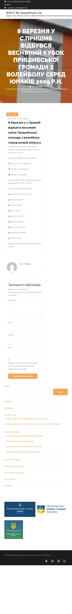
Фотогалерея (9, 479)
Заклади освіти (10, 415)
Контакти (8, 486)
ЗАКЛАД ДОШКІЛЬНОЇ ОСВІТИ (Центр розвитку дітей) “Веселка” (33, 424)
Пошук (7, 386)
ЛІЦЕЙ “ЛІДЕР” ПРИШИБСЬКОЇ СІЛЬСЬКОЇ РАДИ (27, 419)
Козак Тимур (15, 210)
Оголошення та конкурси (14, 473)
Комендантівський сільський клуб (20, 441)
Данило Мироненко (18, 227)
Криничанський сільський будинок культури (24, 446)
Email (11, 335)
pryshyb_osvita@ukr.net (15, 8)
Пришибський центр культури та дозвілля (23, 451)
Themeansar (46, 555)
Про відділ (8, 408)
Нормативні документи (13, 466)
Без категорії (37, 86)
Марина (28, 264)
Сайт (10, 347)
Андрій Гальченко (17, 216)
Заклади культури (11, 432)
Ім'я (10, 322)
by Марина (24, 118)
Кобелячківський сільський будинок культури (24, 436)
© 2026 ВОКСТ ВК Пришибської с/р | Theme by (22, 555)
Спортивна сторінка (12, 459)
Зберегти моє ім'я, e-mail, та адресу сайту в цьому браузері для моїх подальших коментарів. (23, 366)
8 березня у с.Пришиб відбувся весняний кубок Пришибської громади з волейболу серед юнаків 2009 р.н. (38, 90)
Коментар (12, 300)
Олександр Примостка (19, 194)
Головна (7, 401)
